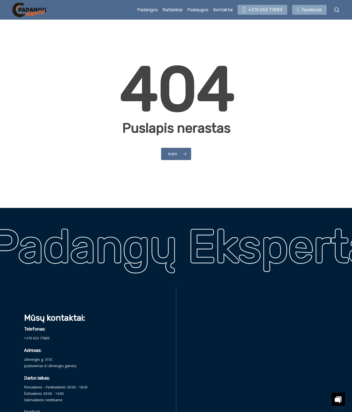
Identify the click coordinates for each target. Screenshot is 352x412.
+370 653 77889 (37, 338)
